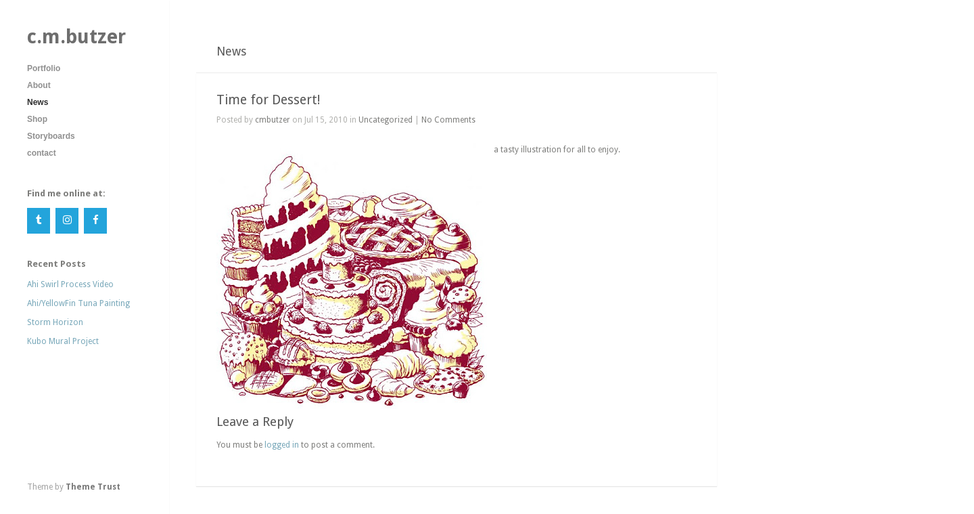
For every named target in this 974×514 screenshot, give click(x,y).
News (37, 102)
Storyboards (51, 136)
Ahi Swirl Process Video (70, 284)
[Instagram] (66, 221)
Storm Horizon (55, 322)
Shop (37, 119)
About (39, 85)
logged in (281, 445)
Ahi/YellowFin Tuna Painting (78, 303)
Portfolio (43, 68)
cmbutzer (272, 120)
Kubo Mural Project (63, 341)
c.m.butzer (76, 36)
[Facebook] (95, 221)
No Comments (448, 120)
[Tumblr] (38, 221)
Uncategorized (385, 120)
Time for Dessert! (268, 100)
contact (41, 153)
